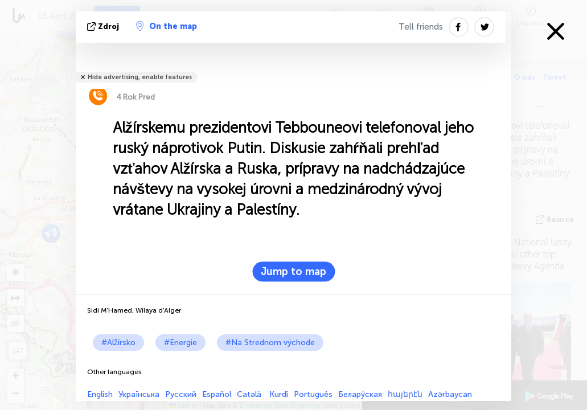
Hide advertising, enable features (140, 77)
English (100, 394)
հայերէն (405, 394)
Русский (180, 394)
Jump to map (293, 271)
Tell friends (421, 27)
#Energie (180, 342)
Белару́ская (360, 394)
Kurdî (278, 394)
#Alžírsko (118, 342)
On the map (166, 26)
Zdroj (104, 26)
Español (216, 394)
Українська (138, 394)
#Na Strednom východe (270, 342)
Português (313, 394)
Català (250, 394)
